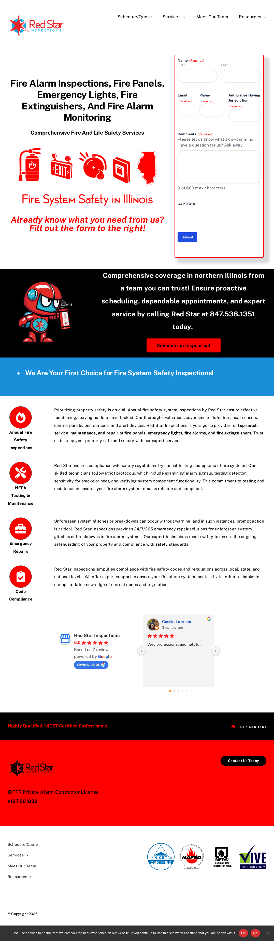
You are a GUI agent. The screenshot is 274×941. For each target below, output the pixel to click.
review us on (91, 664)
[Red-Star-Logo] (37, 12)
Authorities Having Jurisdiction (244, 101)
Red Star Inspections (97, 635)
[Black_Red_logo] (32, 757)
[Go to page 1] (174, 691)
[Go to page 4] (186, 690)
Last (224, 65)
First (181, 65)
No (255, 933)
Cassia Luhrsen (176, 621)
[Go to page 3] (182, 690)
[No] (267, 933)
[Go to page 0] (170, 691)
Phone (206, 98)
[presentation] (216, 216)
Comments (195, 134)
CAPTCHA (186, 204)
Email (185, 98)
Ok (243, 933)
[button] (137, 373)
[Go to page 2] (178, 690)
